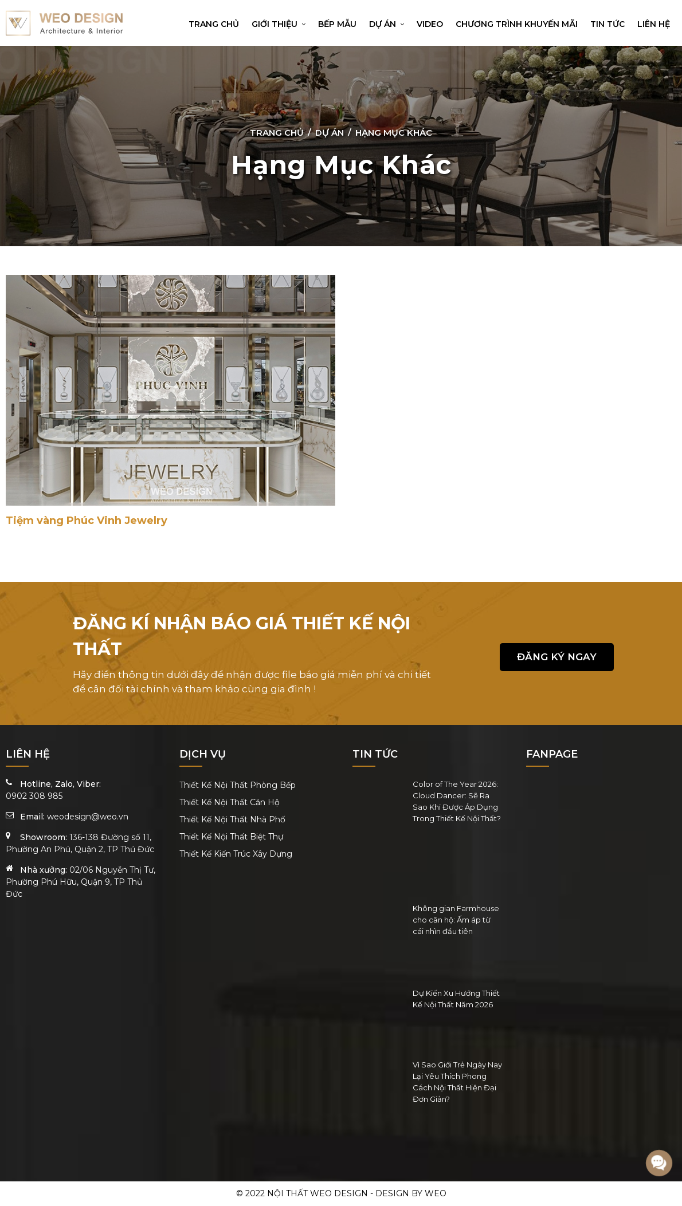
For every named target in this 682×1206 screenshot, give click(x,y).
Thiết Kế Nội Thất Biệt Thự (231, 836)
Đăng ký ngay (557, 657)
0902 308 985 (34, 796)
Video (430, 24)
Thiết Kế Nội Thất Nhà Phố (232, 819)
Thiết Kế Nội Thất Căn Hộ (229, 802)
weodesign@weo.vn (87, 816)
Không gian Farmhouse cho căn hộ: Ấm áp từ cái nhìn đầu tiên (456, 920)
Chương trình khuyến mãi (517, 24)
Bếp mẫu (337, 24)
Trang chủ (214, 24)
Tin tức (607, 24)
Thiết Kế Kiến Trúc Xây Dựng (235, 854)
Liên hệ (653, 24)
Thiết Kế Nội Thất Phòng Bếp (237, 785)
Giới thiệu (278, 24)
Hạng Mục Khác (393, 132)
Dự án (386, 24)
